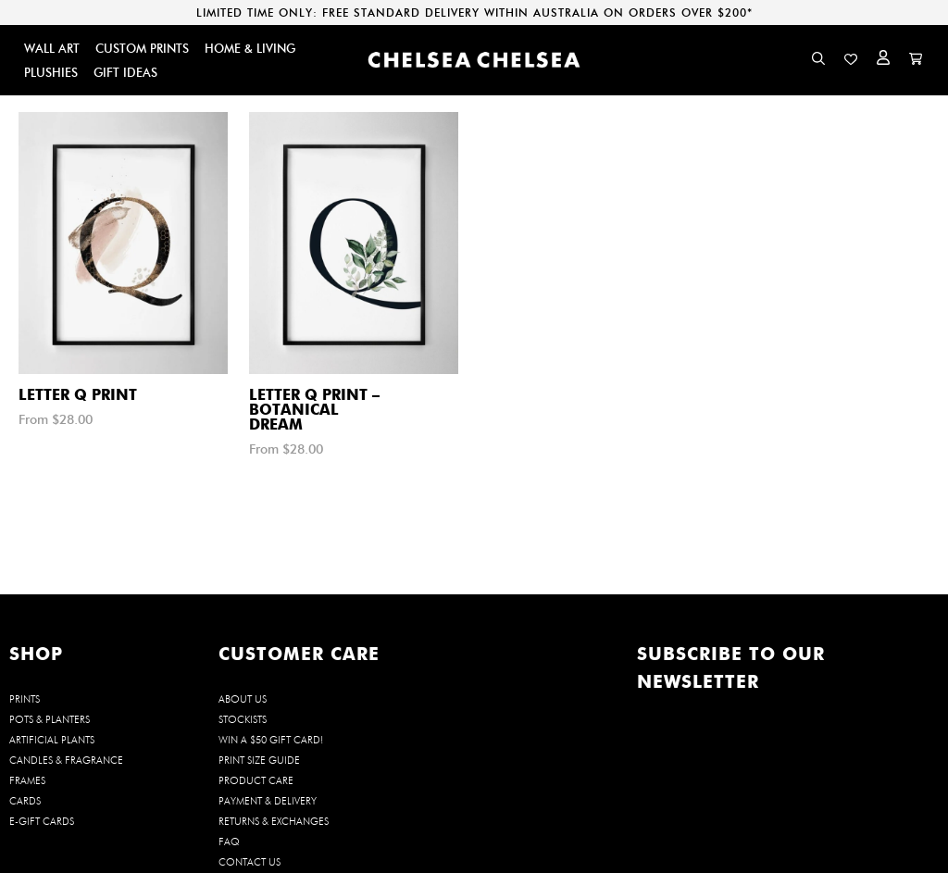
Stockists (242, 719)
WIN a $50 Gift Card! (270, 739)
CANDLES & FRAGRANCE (66, 760)
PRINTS (24, 698)
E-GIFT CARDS (41, 821)
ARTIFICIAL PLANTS (51, 739)
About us (242, 698)
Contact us (249, 861)
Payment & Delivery (267, 800)
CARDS (25, 800)
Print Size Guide (259, 760)
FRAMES (27, 780)
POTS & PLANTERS (49, 719)
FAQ (229, 841)
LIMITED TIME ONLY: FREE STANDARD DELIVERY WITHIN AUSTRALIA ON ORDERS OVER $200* (474, 12)
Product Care (255, 780)
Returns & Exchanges (273, 821)
